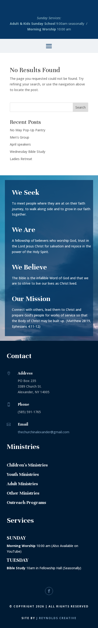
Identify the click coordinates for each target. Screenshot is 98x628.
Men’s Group (19, 137)
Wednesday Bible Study (27, 151)
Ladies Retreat (21, 159)
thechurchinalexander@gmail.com (43, 432)
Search (80, 107)
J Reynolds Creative (56, 618)
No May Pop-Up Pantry (27, 130)
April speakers (20, 144)
